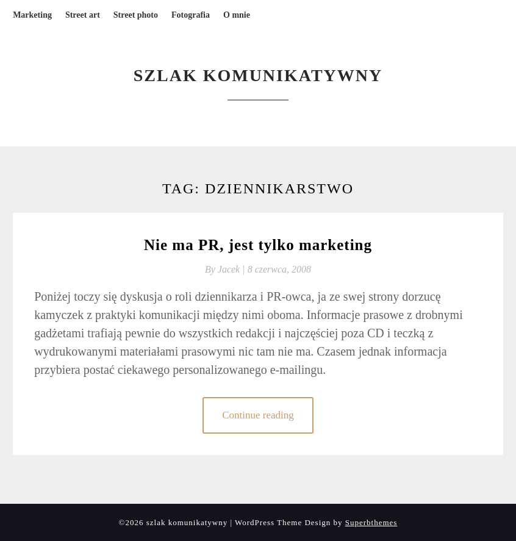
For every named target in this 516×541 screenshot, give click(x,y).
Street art (82, 15)
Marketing (32, 15)
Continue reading (258, 415)
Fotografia (190, 15)
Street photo (135, 15)
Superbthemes (371, 522)
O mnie (236, 15)
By (226, 269)
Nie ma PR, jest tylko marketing (258, 245)
